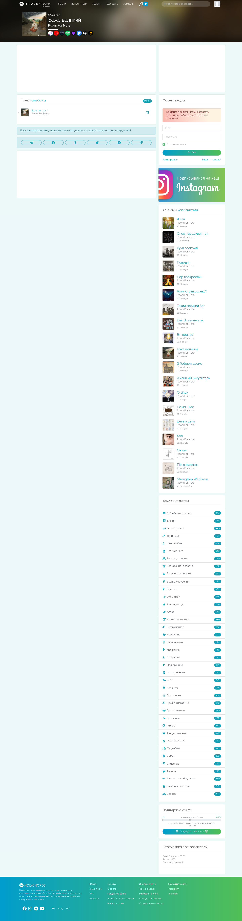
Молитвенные (192, 665)
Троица (192, 771)
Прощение (192, 718)
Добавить (112, 4)
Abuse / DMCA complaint (120, 898)
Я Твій (181, 219)
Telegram (173, 894)
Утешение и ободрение (192, 779)
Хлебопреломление (192, 786)
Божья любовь (192, 543)
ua (67, 908)
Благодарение (192, 528)
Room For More (59, 25)
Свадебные (192, 748)
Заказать (128, 4)
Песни (62, 4)
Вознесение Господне (192, 566)
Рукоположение (192, 741)
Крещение (192, 650)
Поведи (183, 262)
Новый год (192, 688)
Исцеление (192, 634)
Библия (192, 521)
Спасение (192, 763)
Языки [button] (96, 4)
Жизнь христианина (192, 619)
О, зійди (182, 392)
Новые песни (95, 889)
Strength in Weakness (192, 479)
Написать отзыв (115, 903)
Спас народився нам (192, 233)
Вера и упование (192, 558)
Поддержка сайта (116, 894)
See (180, 436)
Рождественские (192, 733)
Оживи (182, 450)
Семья (192, 756)
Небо (192, 680)
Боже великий (39, 110)
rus (53, 908)
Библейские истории (192, 513)
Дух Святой (192, 597)
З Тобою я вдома (189, 364)
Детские (192, 589)
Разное (192, 725)
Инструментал (192, 627)
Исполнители (79, 4)
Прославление (192, 710)
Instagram (173, 889)
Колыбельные (192, 642)
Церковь (192, 794)
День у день (186, 421)
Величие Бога (192, 551)
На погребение (192, 672)
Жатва (192, 612)
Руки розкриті (187, 248)
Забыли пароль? (211, 159)
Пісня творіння (187, 465)
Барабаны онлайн (148, 894)
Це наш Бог (185, 407)
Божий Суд (192, 536)
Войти (192, 152)
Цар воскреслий (189, 277)
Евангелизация (192, 604)
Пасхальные (192, 695)
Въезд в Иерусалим (192, 581)
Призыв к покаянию (192, 703)
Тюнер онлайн (147, 889)
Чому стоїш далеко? (192, 291)
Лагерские (192, 657)
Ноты (91, 894)
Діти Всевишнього (190, 320)
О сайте (111, 889)
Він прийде (185, 335)
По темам (94, 898)
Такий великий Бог (191, 306)
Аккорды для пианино (150, 898)
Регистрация (170, 159)
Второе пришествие (192, 573)
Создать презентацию (151, 903)
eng (60, 908)
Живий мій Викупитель (193, 378)
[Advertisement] (86, 68)
